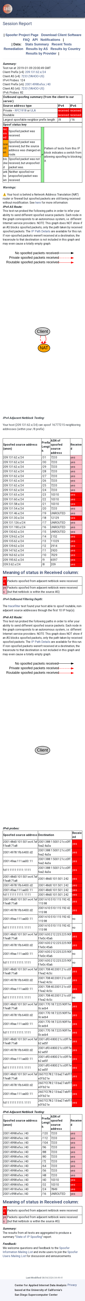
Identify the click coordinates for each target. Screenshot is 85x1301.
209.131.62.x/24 (35, 72)
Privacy (72, 1285)
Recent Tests (62, 44)
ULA (33, 110)
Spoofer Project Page (21, 35)
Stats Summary (37, 44)
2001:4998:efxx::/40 (38, 84)
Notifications (50, 40)
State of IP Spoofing (29, 1237)
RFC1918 (20, 110)
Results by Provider (41, 53)
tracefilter (14, 606)
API (35, 40)
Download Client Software (61, 35)
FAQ (26, 40)
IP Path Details (40, 231)
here (38, 202)
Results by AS (37, 49)
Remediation (13, 49)
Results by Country (65, 49)
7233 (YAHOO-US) (32, 76)
